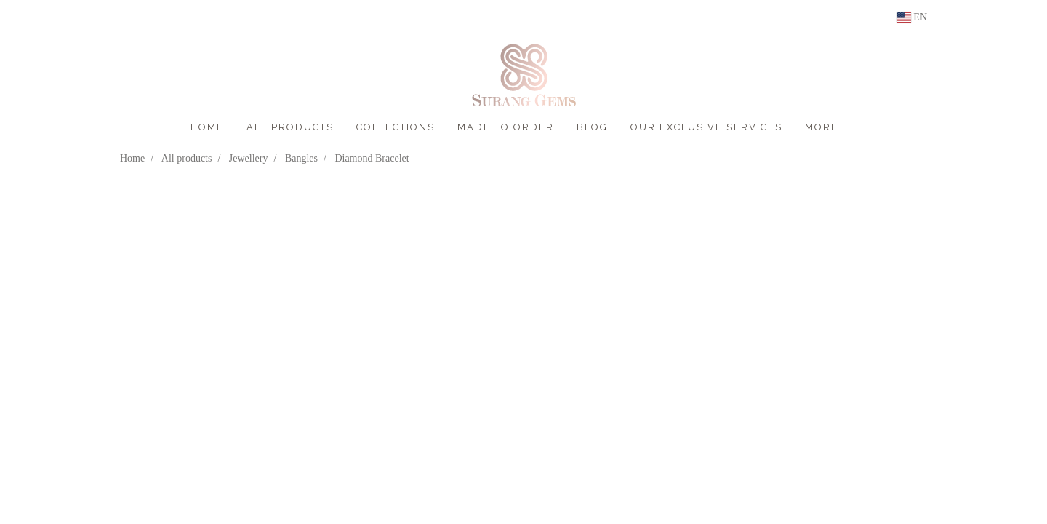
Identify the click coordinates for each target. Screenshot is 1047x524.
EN (912, 17)
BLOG (592, 127)
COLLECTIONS (395, 127)
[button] (862, 127)
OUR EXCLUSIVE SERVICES (706, 127)
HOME (207, 127)
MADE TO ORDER (505, 127)
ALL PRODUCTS (290, 127)
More (821, 127)
